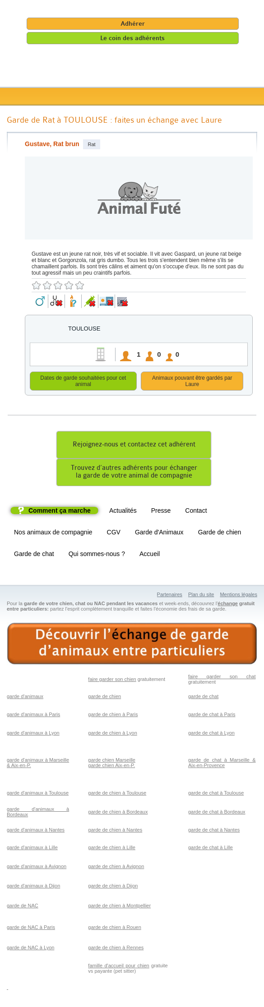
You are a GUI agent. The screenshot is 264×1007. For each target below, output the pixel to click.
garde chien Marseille (111, 761)
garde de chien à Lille (111, 848)
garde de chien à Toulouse (117, 794)
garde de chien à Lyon (112, 734)
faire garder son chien (112, 680)
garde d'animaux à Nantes (36, 831)
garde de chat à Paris (212, 715)
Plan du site (201, 595)
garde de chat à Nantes (214, 831)
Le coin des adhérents (132, 38)
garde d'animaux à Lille (32, 848)
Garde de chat (34, 555)
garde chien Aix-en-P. (111, 766)
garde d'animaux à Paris (33, 715)
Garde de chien (219, 533)
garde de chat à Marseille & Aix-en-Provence (222, 764)
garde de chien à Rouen (114, 928)
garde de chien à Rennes (116, 949)
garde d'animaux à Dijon (33, 887)
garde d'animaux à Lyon (33, 734)
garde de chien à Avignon (116, 867)
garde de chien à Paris (113, 715)
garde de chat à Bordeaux (216, 813)
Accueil (149, 555)
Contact (196, 511)
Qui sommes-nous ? (97, 555)
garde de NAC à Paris (31, 928)
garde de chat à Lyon (211, 734)
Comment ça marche (59, 511)
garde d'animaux (25, 697)
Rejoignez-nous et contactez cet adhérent (134, 446)
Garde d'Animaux (159, 533)
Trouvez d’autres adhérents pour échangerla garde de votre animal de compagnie (134, 473)
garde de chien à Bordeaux (118, 813)
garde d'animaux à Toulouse (38, 794)
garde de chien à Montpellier (119, 907)
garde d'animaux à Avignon (36, 867)
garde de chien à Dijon (113, 887)
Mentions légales (238, 595)
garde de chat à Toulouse (216, 794)
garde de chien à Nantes (115, 831)
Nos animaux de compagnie (53, 533)
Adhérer (132, 24)
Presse (161, 511)
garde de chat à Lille (210, 848)
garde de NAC (22, 907)
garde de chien (104, 697)
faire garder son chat (222, 678)
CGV (113, 533)
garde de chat (203, 697)
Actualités (123, 511)
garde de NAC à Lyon (30, 949)
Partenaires (169, 595)
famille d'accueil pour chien (118, 967)
